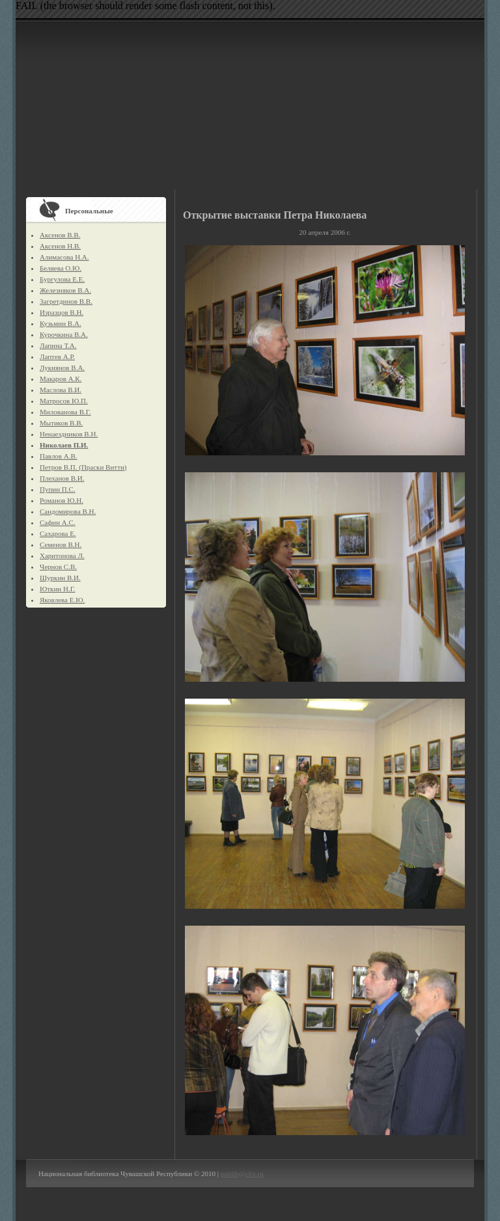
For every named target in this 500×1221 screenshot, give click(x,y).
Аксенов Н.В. (60, 246)
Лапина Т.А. (58, 345)
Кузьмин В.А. (60, 323)
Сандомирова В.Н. (68, 511)
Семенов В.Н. (60, 544)
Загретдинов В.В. (66, 301)
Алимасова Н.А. (64, 257)
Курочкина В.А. (64, 334)
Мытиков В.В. (61, 423)
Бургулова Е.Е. (62, 279)
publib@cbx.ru (242, 1173)
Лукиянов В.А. (62, 367)
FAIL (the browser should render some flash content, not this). (145, 5)
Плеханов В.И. (62, 478)
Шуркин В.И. (60, 578)
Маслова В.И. (60, 390)
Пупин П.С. (58, 489)
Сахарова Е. (58, 533)
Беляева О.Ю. (60, 268)
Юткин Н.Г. (58, 589)
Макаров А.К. (60, 378)
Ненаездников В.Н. (69, 434)
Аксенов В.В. (60, 235)
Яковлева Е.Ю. (62, 600)
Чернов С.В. (58, 566)
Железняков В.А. (65, 290)
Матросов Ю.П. (64, 401)
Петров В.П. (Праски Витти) (83, 467)
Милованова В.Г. (65, 412)
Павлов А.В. (58, 456)
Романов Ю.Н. (61, 500)
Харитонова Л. (62, 555)
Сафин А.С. (58, 522)
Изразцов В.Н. (61, 312)
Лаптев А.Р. (57, 356)
